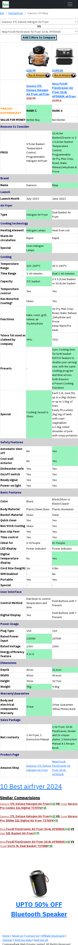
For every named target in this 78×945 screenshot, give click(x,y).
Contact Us (32, 936)
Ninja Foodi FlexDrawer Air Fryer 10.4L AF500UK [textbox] (31, 31)
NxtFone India (23, 940)
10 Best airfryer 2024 (31, 786)
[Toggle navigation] (70, 4)
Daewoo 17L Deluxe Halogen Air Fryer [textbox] (25, 22)
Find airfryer (15, 13)
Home (6, 936)
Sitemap (7, 940)
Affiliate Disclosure (53, 936)
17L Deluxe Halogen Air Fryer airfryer (38, 90)
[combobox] (39, 21)
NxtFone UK (41, 940)
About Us (17, 936)
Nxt (2, 13)
